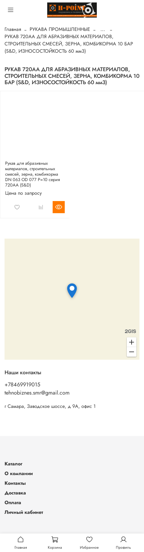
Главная (13, 29)
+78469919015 (22, 384)
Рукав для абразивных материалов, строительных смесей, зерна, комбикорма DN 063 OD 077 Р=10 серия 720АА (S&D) (32, 174)
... (102, 29)
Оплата (13, 502)
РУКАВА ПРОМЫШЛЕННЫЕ (60, 29)
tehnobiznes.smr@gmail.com (37, 393)
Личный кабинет (24, 512)
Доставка (15, 492)
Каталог (13, 463)
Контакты (15, 483)
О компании (19, 473)
